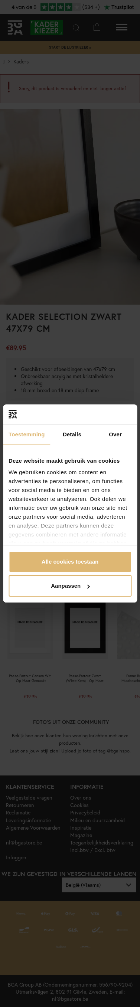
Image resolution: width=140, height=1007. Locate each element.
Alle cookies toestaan (70, 561)
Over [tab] (115, 434)
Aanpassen (70, 586)
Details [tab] (72, 434)
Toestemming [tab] (27, 434)
